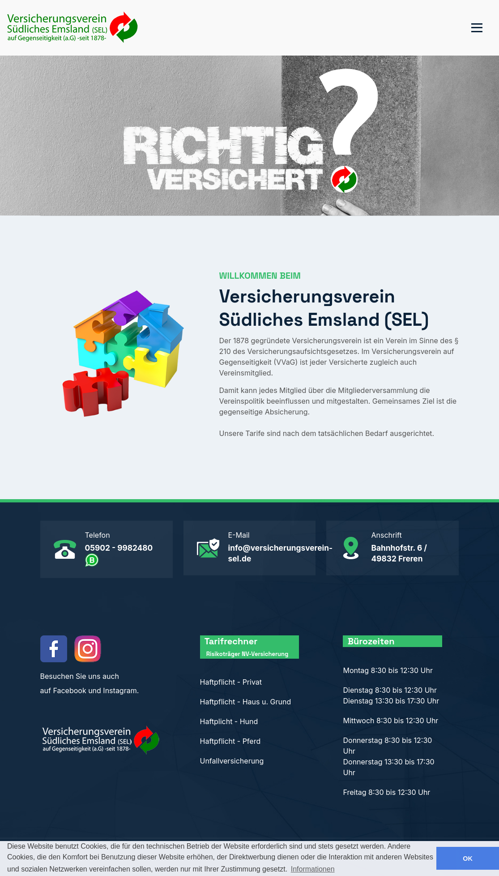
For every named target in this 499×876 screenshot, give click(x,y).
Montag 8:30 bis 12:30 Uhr (387, 670)
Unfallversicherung (232, 760)
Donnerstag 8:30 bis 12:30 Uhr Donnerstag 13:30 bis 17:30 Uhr (388, 756)
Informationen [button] (313, 869)
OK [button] (468, 858)
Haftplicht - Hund (229, 721)
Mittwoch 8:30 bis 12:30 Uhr (390, 720)
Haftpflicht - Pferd (230, 741)
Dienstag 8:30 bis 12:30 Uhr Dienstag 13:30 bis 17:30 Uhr (391, 695)
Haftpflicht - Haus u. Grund (245, 701)
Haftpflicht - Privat (231, 681)
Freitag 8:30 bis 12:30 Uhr (386, 792)
